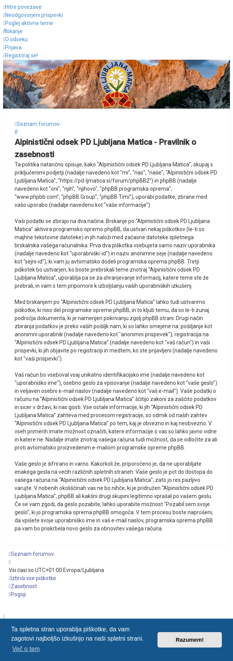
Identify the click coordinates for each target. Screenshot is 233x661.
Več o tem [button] (26, 649)
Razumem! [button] (190, 640)
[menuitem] (33, 15)
